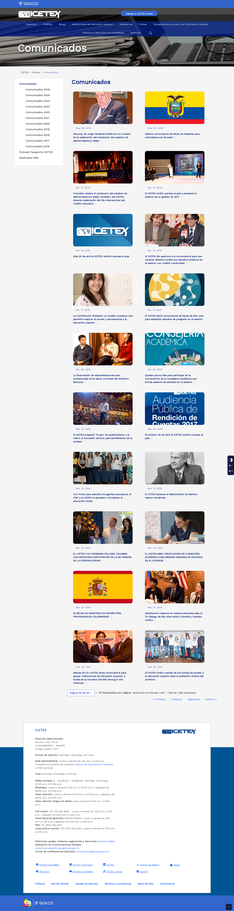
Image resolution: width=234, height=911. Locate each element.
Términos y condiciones (118, 883)
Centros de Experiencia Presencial (94, 764)
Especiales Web (29, 157)
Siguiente (194, 699)
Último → (211, 699)
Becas (62, 24)
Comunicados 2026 (38, 89)
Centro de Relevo (147, 865)
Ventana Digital (106, 841)
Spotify (142, 871)
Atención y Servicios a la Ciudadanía (103, 32)
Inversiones (126, 24)
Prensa (143, 24)
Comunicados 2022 (38, 112)
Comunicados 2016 (38, 146)
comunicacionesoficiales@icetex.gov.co (57, 848)
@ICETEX (42, 871)
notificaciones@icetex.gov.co (92, 851)
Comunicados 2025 (38, 95)
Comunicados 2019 (38, 129)
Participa (135, 32)
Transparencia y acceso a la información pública (180, 24)
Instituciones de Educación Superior (92, 24)
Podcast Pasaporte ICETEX (36, 152)
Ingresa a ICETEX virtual (139, 13)
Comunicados (27, 83)
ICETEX (108, 864)
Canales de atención (86, 883)
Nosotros (31, 24)
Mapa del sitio (146, 883)
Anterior (177, 699)
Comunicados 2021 (37, 117)
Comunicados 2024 (38, 100)
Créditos (47, 24)
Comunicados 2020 (38, 123)
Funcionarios (167, 883)
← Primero (159, 699)
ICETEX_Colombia (80, 864)
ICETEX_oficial (112, 871)
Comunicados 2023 (38, 106)
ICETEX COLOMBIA (47, 864)
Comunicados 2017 (37, 140)
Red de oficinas (60, 883)
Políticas (40, 883)
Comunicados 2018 (38, 135)
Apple (174, 865)
